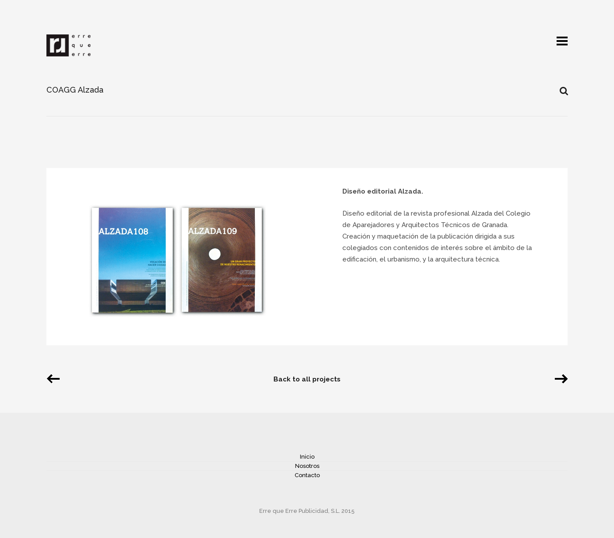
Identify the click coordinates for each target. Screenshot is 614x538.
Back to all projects (307, 379)
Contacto (307, 475)
